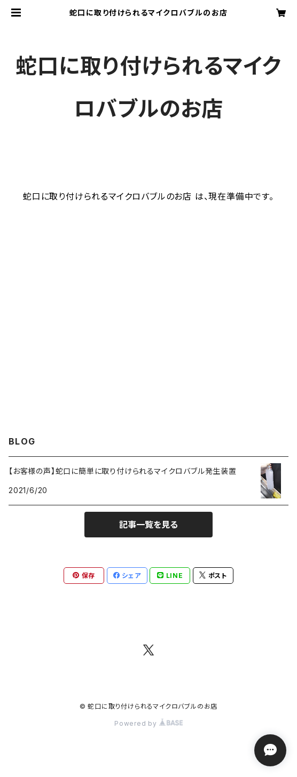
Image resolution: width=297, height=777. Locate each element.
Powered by (148, 723)
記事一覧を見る (148, 524)
